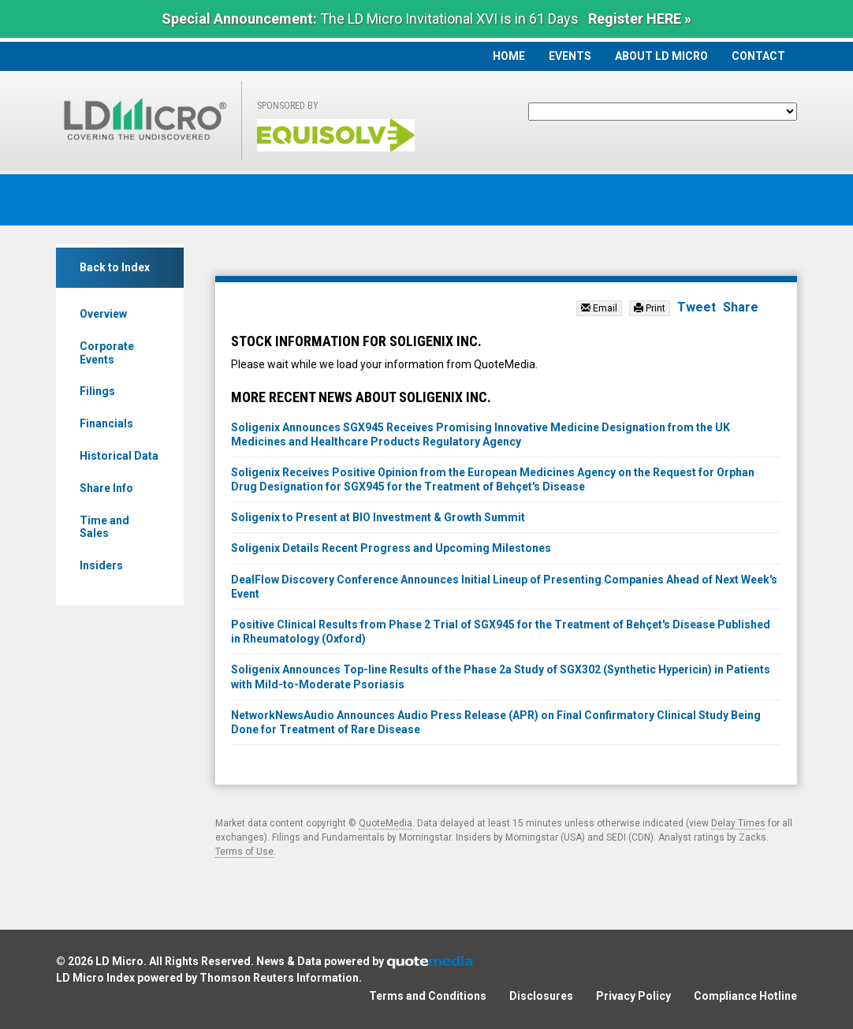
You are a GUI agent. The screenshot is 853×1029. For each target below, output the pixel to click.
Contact (758, 56)
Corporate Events (107, 353)
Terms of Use (244, 851)
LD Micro (119, 961)
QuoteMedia (385, 823)
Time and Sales (104, 527)
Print (649, 308)
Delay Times (738, 823)
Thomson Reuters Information (279, 977)
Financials (106, 423)
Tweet (696, 307)
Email (599, 308)
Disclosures (541, 996)
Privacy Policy (633, 996)
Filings (97, 391)
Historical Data (119, 455)
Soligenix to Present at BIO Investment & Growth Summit (378, 517)
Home (509, 56)
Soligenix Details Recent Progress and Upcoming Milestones (391, 548)
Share (740, 307)
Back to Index (115, 267)
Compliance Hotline (745, 996)
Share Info (106, 488)
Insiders (101, 565)
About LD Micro (661, 56)
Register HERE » (639, 18)
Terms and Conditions (427, 996)
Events (570, 56)
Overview (103, 314)
